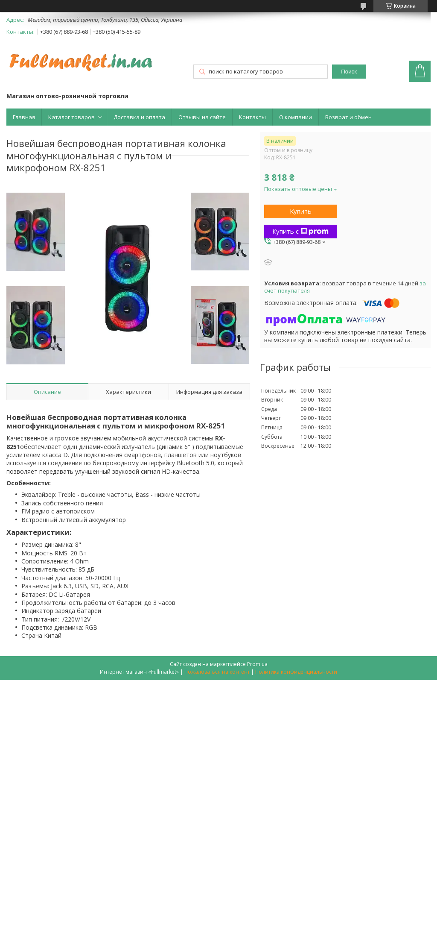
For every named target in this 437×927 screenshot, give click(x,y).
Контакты (252, 117)
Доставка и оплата (139, 117)
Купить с (300, 231)
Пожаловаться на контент (217, 671)
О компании (295, 117)
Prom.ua (257, 664)
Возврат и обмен (348, 117)
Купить (301, 211)
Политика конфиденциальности (296, 671)
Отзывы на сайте (202, 117)
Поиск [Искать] (349, 71)
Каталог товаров (71, 117)
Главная (24, 117)
